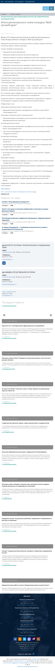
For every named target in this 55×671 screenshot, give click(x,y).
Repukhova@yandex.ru (9, 284)
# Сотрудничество (8, 432)
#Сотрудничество (7, 19)
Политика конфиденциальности (27, 666)
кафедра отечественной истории (19, 272)
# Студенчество (7, 499)
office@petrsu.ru (27, 631)
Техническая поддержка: (11, 663)
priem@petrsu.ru (27, 601)
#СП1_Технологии (6, 192)
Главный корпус (7, 252)
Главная (3, 14)
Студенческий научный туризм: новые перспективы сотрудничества (25, 423)
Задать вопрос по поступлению (27, 605)
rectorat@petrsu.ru (27, 622)
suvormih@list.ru (7, 259)
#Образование (23, 17)
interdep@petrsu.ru (27, 610)
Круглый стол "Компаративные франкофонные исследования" (23, 326)
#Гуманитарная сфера (9, 17)
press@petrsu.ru (7, 295)
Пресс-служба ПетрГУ (9, 292)
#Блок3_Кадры (31, 192)
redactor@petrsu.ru (19, 661)
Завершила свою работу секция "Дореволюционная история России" (25, 585)
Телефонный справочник (27, 635)
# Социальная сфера (8, 369)
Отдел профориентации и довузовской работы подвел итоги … (19, 222)
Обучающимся (19, 1)
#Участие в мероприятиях (39, 17)
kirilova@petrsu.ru (27, 616)
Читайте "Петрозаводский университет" (16, 202)
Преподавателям (30, 1)
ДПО (2, 1)
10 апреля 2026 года (10, 321)
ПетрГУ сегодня (15, 14)
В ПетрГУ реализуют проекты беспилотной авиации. (16, 203)
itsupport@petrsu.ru (25, 663)
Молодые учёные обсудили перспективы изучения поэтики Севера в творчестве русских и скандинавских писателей (25, 485)
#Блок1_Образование (20, 192)
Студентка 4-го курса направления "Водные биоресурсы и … (18, 231)
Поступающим (9, 1)
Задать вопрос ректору (27, 626)
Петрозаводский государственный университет (8, 8)
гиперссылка (36, 659)
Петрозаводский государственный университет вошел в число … (20, 212)
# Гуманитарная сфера (9, 306)
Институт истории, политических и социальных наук (26, 246)
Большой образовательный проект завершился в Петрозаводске (24, 452)
